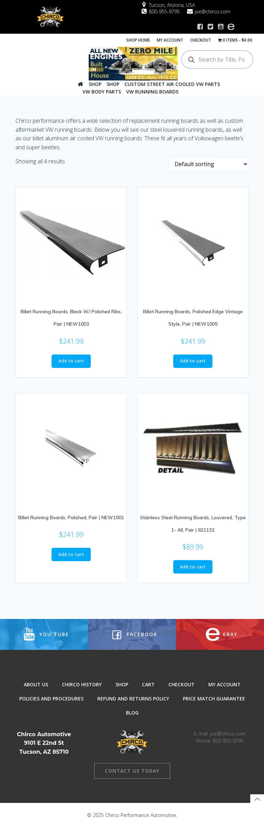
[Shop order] (209, 164)
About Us (36, 684)
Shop (95, 84)
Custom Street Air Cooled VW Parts (172, 84)
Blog (132, 712)
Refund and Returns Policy (133, 698)
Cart (148, 684)
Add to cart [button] (71, 361)
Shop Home (138, 40)
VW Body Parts (101, 91)
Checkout (200, 40)
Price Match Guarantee (214, 698)
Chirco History (82, 684)
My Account (170, 40)
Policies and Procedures (51, 698)
